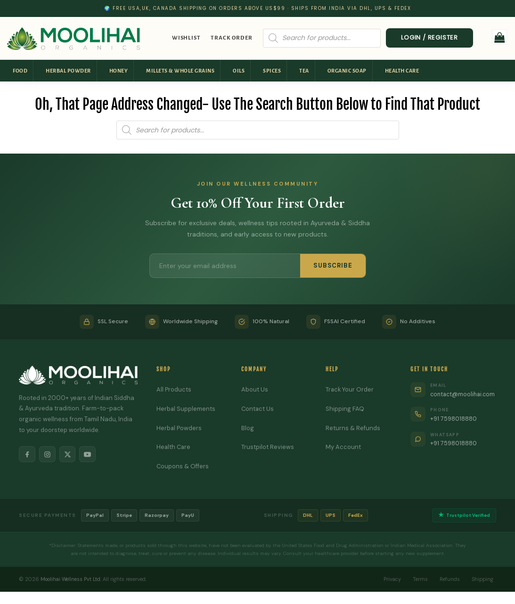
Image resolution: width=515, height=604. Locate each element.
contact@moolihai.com (462, 394)
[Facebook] (27, 454)
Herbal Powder (68, 70)
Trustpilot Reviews (266, 447)
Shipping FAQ (343, 409)
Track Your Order (348, 389)
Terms (418, 579)
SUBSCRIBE (332, 265)
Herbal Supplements (185, 409)
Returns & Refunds (351, 428)
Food (20, 70)
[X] (68, 454)
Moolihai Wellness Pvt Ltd (71, 579)
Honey (118, 70)
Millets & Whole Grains (180, 70)
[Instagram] (48, 454)
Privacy (390, 579)
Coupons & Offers (181, 466)
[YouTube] (89, 454)
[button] (499, 37)
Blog (246, 428)
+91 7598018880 (452, 419)
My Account (341, 447)
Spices (272, 70)
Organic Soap (347, 70)
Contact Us (256, 409)
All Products (172, 389)
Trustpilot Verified (463, 516)
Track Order (232, 38)
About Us (253, 389)
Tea (304, 70)
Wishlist (186, 38)
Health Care (402, 70)
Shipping (482, 579)
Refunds (448, 579)
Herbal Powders (178, 428)
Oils (239, 70)
